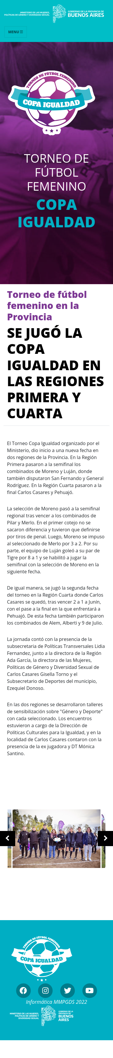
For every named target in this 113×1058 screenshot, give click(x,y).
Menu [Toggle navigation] (15, 31)
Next (105, 838)
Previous (7, 838)
